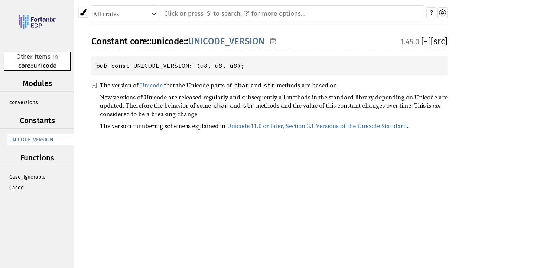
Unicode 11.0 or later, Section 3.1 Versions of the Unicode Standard (317, 126)
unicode (44, 66)
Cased (16, 188)
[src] (439, 41)
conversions (23, 102)
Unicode (151, 85)
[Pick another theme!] (83, 12)
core (24, 66)
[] (426, 41)
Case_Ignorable (27, 177)
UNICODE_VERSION (31, 140)
